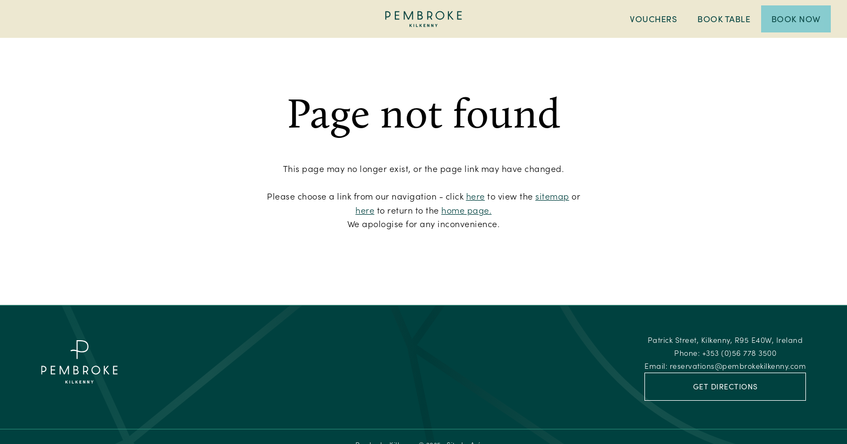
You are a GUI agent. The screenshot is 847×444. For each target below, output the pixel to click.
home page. (466, 210)
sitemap (552, 196)
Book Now (796, 18)
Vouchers (653, 18)
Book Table (723, 18)
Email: (725, 366)
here (475, 196)
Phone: (725, 353)
